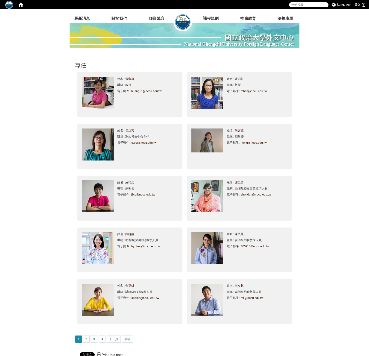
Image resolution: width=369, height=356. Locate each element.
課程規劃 (211, 18)
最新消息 (82, 18)
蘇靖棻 (129, 182)
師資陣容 (156, 18)
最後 (127, 339)
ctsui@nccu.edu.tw (144, 142)
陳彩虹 (239, 79)
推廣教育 (248, 18)
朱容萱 (239, 130)
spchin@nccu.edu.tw (145, 298)
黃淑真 (129, 79)
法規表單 (285, 18)
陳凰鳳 (239, 234)
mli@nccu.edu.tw (252, 298)
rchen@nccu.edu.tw (254, 91)
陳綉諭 (129, 234)
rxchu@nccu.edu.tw (254, 142)
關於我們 (119, 18)
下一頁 (113, 339)
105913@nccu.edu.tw (255, 246)
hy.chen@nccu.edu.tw (145, 246)
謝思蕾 (239, 182)
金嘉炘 (129, 285)
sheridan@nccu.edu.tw (256, 194)
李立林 (239, 285)
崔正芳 (129, 130)
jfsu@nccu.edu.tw (143, 194)
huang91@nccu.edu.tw (146, 91)
